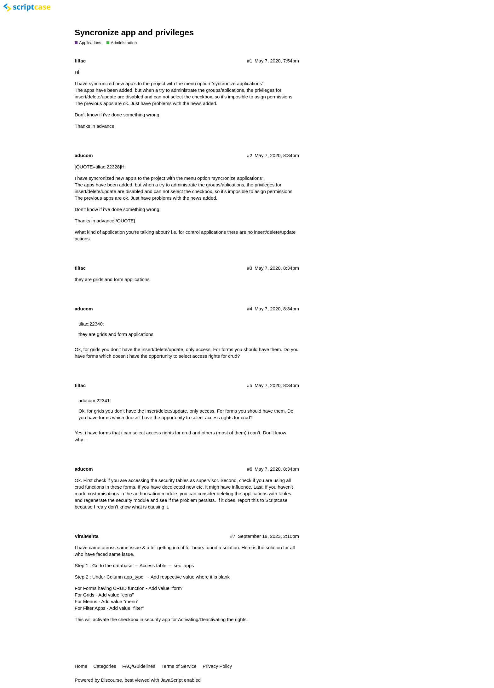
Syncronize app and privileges (134, 32)
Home (81, 666)
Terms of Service (179, 666)
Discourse (111, 680)
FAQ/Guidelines (138, 666)
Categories (104, 666)
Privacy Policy (217, 666)
